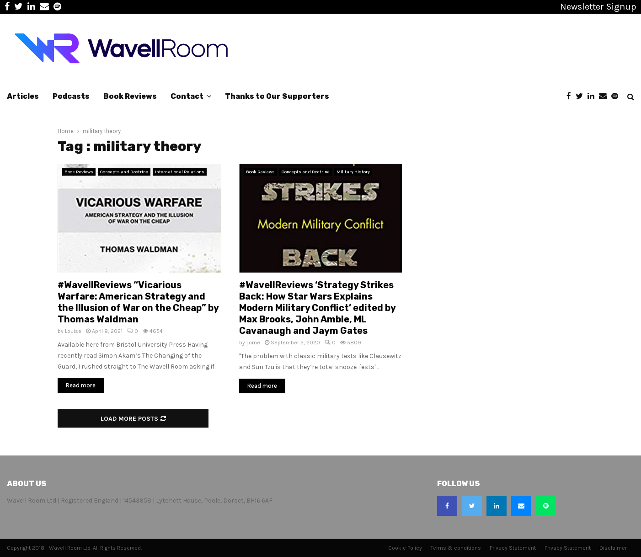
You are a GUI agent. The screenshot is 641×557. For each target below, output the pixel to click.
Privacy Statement (513, 548)
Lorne (253, 342)
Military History (353, 172)
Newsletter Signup (598, 6)
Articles (23, 96)
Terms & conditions (456, 548)
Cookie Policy (405, 548)
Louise (73, 331)
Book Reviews (130, 96)
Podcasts (71, 96)
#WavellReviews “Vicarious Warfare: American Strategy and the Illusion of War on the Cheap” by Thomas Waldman (138, 302)
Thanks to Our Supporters (277, 96)
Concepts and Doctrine (124, 172)
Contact (187, 96)
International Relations (179, 172)
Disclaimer (613, 548)
